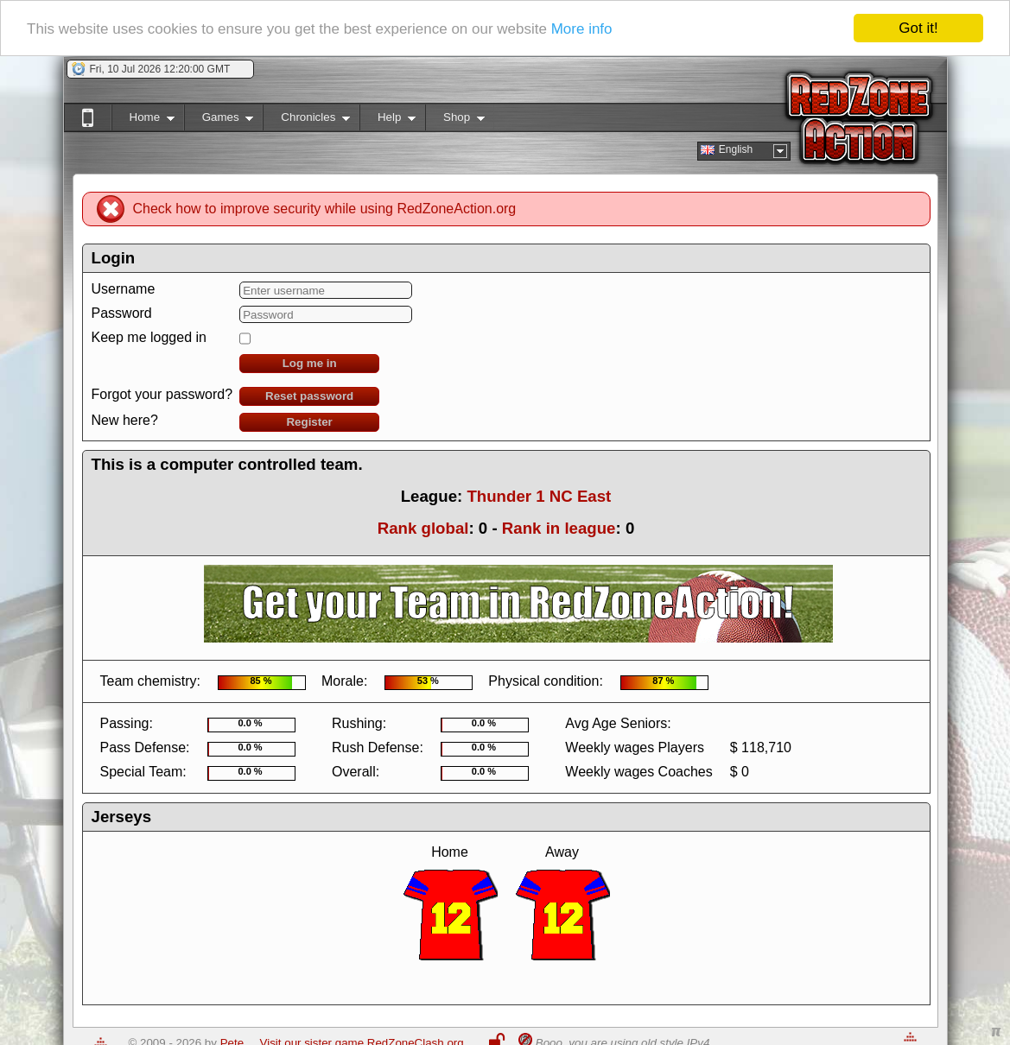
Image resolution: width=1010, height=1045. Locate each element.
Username (124, 289)
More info (582, 29)
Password (122, 313)
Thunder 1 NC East (539, 496)
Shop (455, 120)
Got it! (918, 28)
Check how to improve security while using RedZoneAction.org (325, 208)
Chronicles (306, 120)
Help (387, 120)
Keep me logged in (149, 337)
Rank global (423, 528)
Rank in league (559, 528)
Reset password (309, 396)
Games (219, 120)
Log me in (310, 363)
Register (309, 421)
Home (143, 120)
